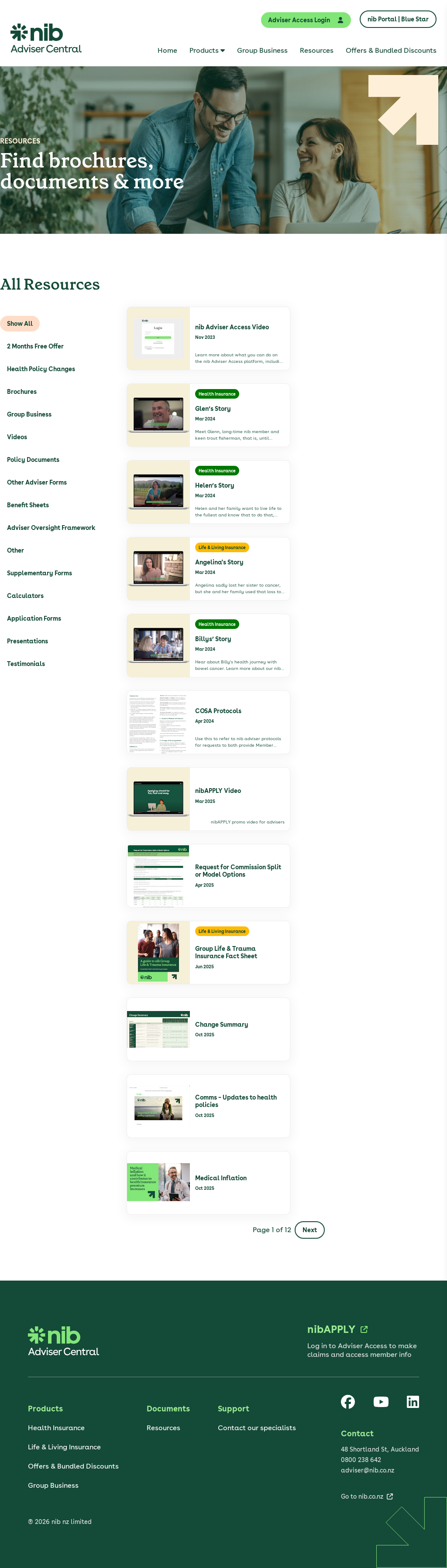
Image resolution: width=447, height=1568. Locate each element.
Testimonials (26, 663)
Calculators (25, 595)
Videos (17, 437)
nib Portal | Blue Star (398, 19)
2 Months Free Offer (35, 346)
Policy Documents (33, 459)
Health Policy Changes (41, 369)
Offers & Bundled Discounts (391, 50)
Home (167, 50)
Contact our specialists (257, 1428)
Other (15, 550)
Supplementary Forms (39, 573)
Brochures (22, 391)
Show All (20, 323)
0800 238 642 (361, 1459)
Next (310, 1229)
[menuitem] (167, 50)
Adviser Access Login (306, 20)
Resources (317, 50)
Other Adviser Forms (37, 482)
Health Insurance (56, 1428)
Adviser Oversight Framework (51, 527)
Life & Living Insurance (64, 1447)
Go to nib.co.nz (362, 1496)
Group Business (262, 50)
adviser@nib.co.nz (367, 1470)
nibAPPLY (331, 1329)
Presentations (27, 641)
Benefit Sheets (28, 505)
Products (204, 50)
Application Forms (34, 618)
